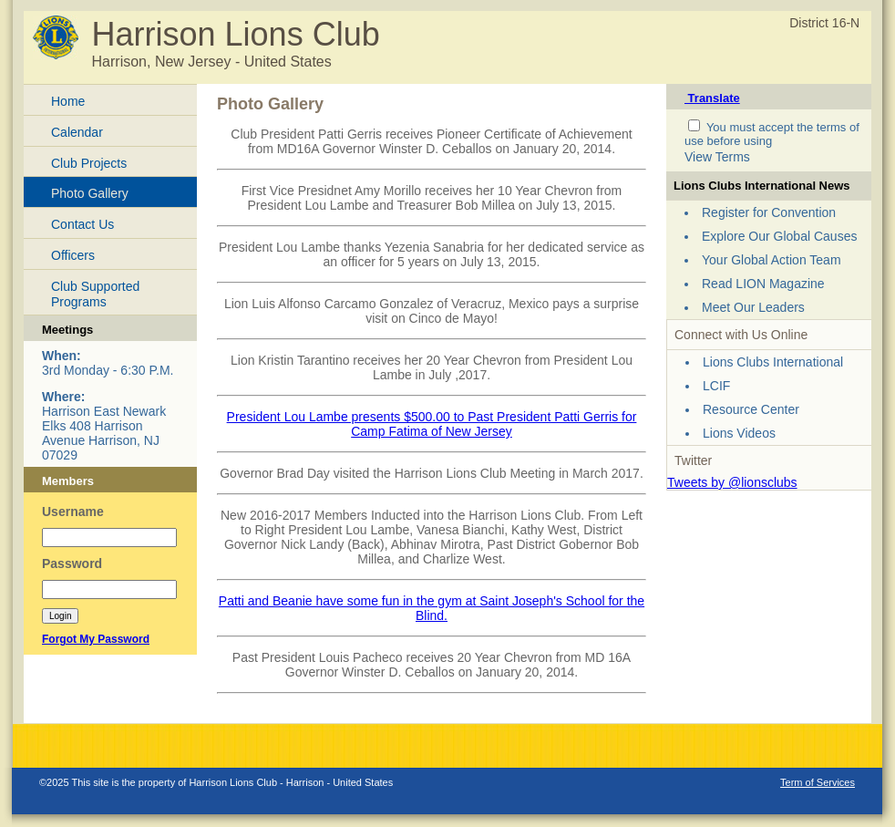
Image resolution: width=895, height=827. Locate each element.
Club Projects (89, 163)
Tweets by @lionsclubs (732, 482)
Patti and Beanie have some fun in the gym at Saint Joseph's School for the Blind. (431, 608)
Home (68, 101)
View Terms (717, 157)
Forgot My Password (95, 639)
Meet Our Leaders (753, 307)
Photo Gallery (90, 193)
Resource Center (751, 409)
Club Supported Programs (95, 294)
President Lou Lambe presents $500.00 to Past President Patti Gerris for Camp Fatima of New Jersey (432, 424)
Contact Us (82, 224)
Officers (73, 255)
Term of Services (817, 782)
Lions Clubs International (773, 362)
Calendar (77, 132)
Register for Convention (769, 212)
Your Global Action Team (771, 260)
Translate (712, 98)
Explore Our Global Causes (779, 236)
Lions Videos (739, 433)
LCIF (716, 385)
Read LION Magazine (763, 283)
